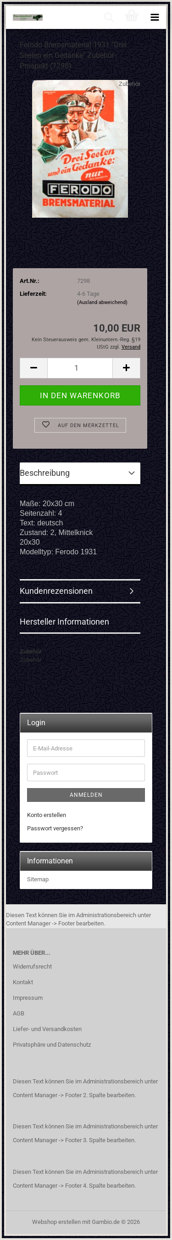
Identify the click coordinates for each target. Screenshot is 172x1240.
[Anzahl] (80, 368)
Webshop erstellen (56, 1221)
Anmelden (86, 795)
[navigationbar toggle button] (154, 17)
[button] (33, 368)
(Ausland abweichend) (102, 302)
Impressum (28, 997)
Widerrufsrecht (32, 966)
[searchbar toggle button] (108, 17)
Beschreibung (45, 473)
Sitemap (38, 879)
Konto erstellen (46, 815)
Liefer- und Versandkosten (47, 1029)
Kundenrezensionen (56, 591)
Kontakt (23, 982)
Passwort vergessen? (55, 828)
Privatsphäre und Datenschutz (52, 1044)
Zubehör (129, 83)
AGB (18, 1013)
